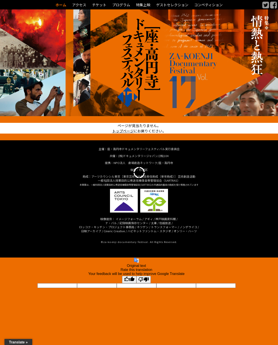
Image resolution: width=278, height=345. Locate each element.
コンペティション (208, 5)
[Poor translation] (143, 279)
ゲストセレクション (172, 5)
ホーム (61, 5)
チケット (99, 5)
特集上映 (143, 5)
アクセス (79, 5)
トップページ (123, 131)
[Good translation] (129, 279)
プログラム (121, 5)
